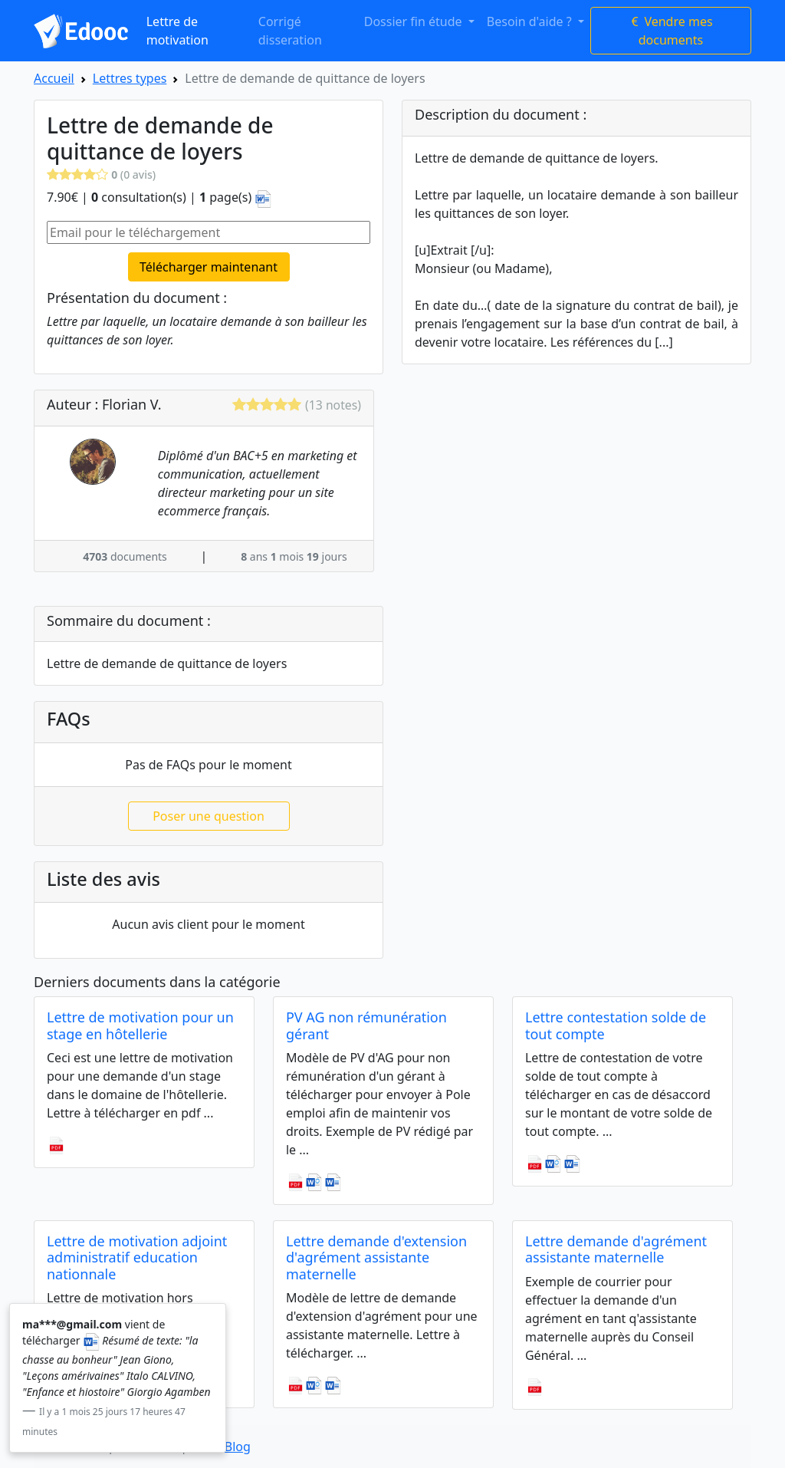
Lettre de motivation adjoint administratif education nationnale (137, 1257)
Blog (238, 1446)
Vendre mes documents (670, 30)
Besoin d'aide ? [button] (531, 21)
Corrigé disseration (290, 30)
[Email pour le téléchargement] (208, 232)
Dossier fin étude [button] (414, 21)
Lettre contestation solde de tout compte (615, 1025)
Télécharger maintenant (209, 266)
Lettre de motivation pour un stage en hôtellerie (140, 1025)
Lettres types (130, 78)
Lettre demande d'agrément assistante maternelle (616, 1249)
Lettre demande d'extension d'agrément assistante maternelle (376, 1257)
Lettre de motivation (177, 30)
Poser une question (208, 816)
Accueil (54, 78)
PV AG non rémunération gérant (366, 1025)
